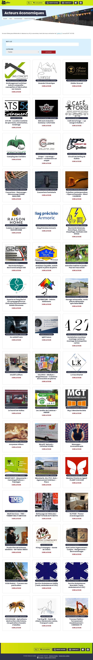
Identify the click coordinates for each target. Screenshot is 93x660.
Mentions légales (53, 656)
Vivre (10, 18)
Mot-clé (9, 41)
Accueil (5, 18)
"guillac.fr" (59, 33)
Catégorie (9, 49)
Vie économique (18, 18)
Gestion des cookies (64, 656)
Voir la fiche (16, 91)
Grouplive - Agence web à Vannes (47, 657)
